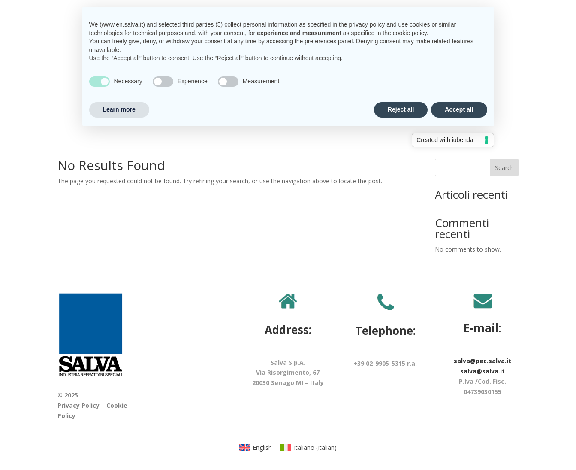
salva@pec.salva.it (482, 361)
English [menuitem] (262, 447)
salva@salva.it (482, 371)
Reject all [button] (401, 109)
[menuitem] (255, 448)
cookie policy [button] (410, 33)
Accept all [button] (459, 109)
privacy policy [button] (367, 24)
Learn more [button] (119, 109)
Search (504, 168)
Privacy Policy (78, 405)
